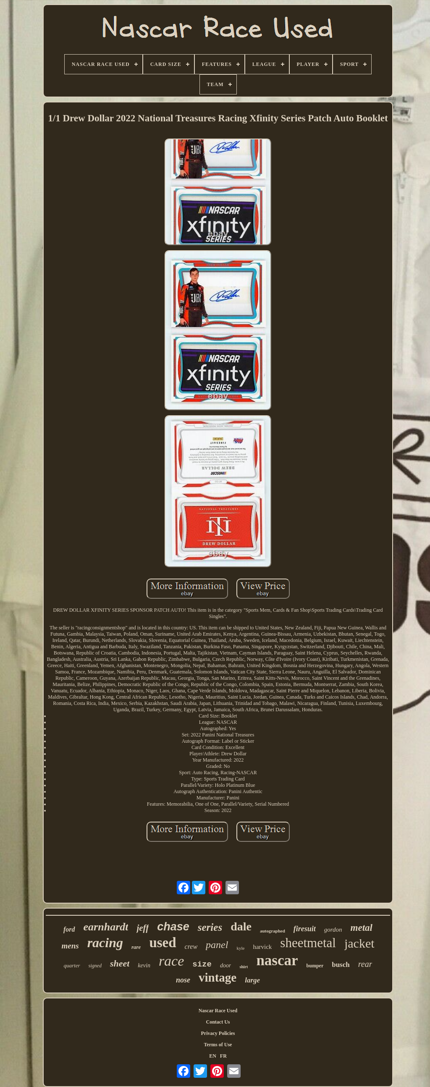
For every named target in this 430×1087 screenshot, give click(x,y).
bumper (315, 966)
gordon (333, 929)
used (162, 942)
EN (212, 1056)
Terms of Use (218, 1045)
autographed (272, 930)
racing (105, 942)
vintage (217, 977)
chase (173, 926)
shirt (243, 966)
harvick (262, 946)
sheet (119, 963)
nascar (277, 960)
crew (191, 946)
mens (70, 945)
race (171, 961)
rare (136, 947)
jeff (142, 928)
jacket (359, 943)
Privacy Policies (218, 1033)
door (225, 965)
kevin (144, 965)
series (210, 927)
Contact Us (218, 1022)
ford (69, 929)
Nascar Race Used (218, 1011)
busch (341, 965)
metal (361, 927)
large (252, 980)
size (202, 964)
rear (365, 964)
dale (241, 926)
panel (217, 944)
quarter (72, 965)
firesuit (305, 929)
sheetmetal (308, 942)
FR (223, 1056)
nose (183, 980)
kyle (240, 948)
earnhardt (106, 927)
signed (95, 966)
